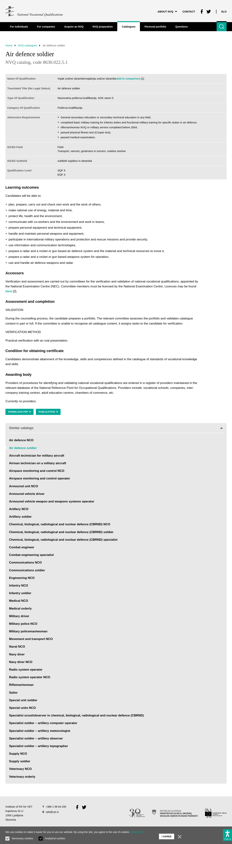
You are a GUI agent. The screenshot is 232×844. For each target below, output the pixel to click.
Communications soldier (27, 570)
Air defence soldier (23, 448)
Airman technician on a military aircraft (37, 463)
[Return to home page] (34, 10)
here (8, 291)
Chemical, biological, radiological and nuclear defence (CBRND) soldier (61, 532)
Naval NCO (17, 647)
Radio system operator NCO (29, 677)
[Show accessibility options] (227, 834)
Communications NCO (25, 563)
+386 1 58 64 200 (56, 807)
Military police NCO (23, 624)
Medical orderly (20, 609)
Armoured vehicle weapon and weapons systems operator (51, 502)
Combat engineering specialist (31, 555)
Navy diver (17, 654)
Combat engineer (21, 548)
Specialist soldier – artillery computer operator (43, 723)
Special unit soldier (23, 700)
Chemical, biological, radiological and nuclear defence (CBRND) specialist (63, 540)
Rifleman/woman (21, 685)
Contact (187, 10)
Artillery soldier (20, 517)
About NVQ (166, 10)
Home (9, 45)
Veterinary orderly (22, 777)
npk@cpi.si (52, 812)
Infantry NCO (18, 586)
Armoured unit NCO (23, 486)
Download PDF (19, 412)
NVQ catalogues (28, 45)
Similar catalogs (116, 428)
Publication (49, 412)
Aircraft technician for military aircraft (36, 456)
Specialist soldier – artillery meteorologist (39, 731)
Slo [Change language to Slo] (224, 10)
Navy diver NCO (20, 662)
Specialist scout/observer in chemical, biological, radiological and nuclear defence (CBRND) (76, 716)
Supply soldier (19, 762)
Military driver (19, 616)
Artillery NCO (18, 509)
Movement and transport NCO (31, 639)
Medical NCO (18, 601)
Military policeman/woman (28, 632)
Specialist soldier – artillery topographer (38, 746)
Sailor (13, 693)
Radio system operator (25, 670)
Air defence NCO (21, 440)
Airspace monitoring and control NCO (36, 471)
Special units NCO (22, 708)
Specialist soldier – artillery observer (36, 739)
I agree (167, 835)
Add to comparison (128, 78)
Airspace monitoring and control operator (39, 479)
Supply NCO (18, 754)
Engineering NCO (22, 578)
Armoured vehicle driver (27, 494)
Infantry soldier (20, 593)
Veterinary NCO (20, 769)
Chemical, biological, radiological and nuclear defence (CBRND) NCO (59, 525)
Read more (136, 832)
